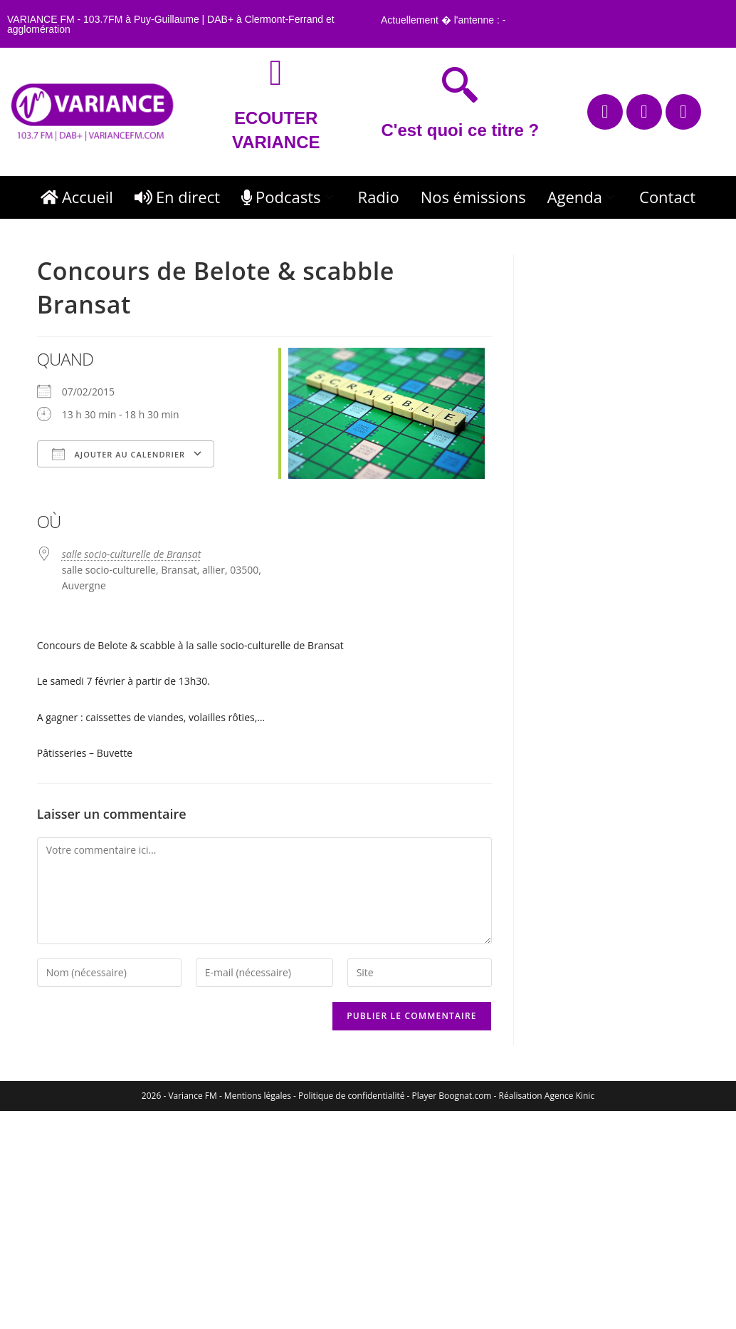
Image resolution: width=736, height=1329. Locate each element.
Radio (378, 196)
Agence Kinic (569, 1096)
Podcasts (289, 196)
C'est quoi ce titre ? (460, 130)
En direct (177, 196)
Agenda (582, 196)
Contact (667, 196)
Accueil (77, 196)
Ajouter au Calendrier (118, 454)
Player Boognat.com (452, 1096)
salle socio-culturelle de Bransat (131, 554)
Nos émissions (473, 196)
